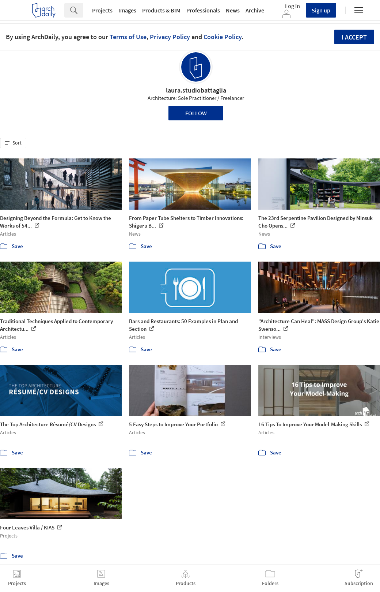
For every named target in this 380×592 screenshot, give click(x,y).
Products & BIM (161, 10)
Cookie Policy (223, 37)
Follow (196, 113)
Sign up (321, 10)
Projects (102, 10)
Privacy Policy (170, 37)
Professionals (203, 10)
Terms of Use (128, 37)
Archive (255, 10)
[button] (13, 143)
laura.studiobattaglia (196, 90)
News (233, 10)
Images (127, 10)
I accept (354, 37)
